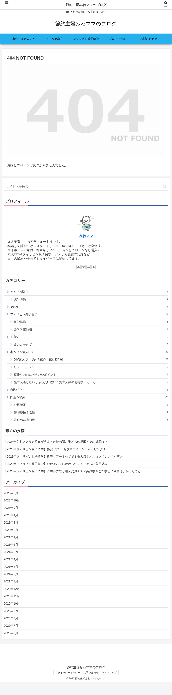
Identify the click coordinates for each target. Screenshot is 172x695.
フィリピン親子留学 (89, 314)
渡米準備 (91, 299)
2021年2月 (11, 584)
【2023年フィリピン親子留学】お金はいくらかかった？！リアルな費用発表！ (60, 469)
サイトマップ (109, 685)
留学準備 (91, 322)
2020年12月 (12, 599)
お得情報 (91, 407)
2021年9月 (11, 545)
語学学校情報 (91, 330)
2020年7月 (11, 638)
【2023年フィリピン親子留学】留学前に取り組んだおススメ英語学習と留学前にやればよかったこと (76, 476)
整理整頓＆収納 (91, 415)
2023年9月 (11, 514)
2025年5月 (11, 498)
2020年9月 (11, 622)
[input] (86, 187)
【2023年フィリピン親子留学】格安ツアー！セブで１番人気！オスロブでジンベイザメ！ (68, 461)
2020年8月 (11, 630)
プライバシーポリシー (67, 685)
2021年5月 (11, 560)
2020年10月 (12, 615)
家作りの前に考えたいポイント (91, 376)
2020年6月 (11, 646)
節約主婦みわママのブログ (86, 5)
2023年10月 (12, 506)
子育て (89, 338)
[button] (164, 186)
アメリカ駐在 (89, 291)
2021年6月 (11, 553)
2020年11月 (12, 607)
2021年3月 (11, 576)
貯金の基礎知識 (91, 423)
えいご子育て (91, 345)
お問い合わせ (91, 685)
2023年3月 (11, 529)
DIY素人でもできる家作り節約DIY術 (91, 361)
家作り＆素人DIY (89, 353)
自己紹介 (89, 392)
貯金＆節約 (89, 399)
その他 (89, 307)
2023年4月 (11, 522)
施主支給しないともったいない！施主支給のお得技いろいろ (91, 384)
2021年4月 (11, 568)
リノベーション (91, 369)
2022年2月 (11, 537)
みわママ (86, 236)
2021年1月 (11, 591)
